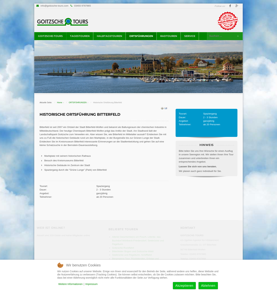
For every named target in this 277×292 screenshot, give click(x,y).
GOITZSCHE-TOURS (50, 36)
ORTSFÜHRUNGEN (141, 36)
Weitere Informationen (70, 284)
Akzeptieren (184, 285)
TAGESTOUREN (80, 36)
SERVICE (189, 36)
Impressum (91, 284)
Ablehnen (208, 285)
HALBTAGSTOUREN (109, 36)
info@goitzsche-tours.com (54, 5)
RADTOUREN (168, 36)
